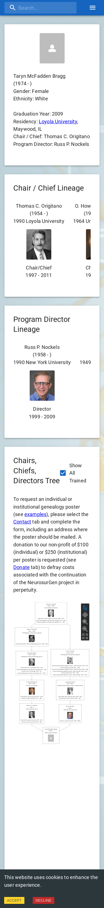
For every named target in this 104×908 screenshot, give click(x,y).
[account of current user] (92, 8)
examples (35, 514)
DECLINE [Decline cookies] (43, 900)
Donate (21, 567)
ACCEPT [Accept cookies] (14, 900)
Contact (22, 522)
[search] (40, 8)
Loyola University (58, 121)
